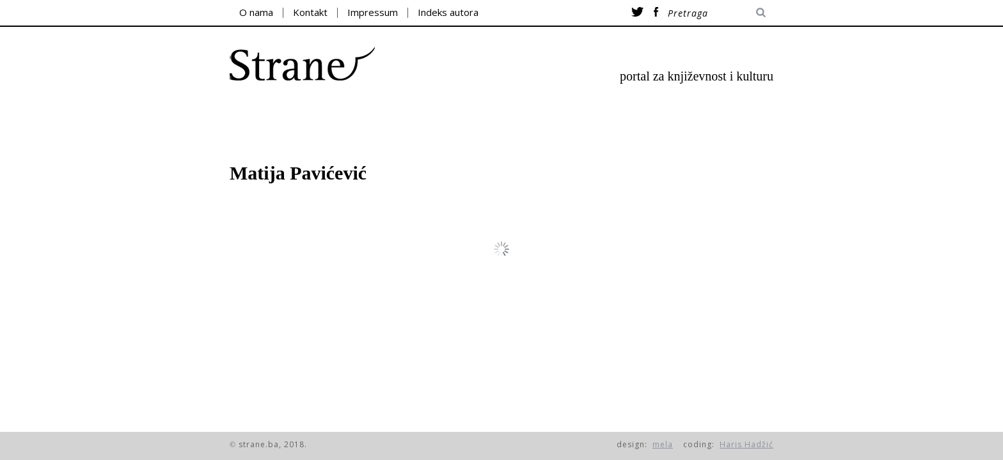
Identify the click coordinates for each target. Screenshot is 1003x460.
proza (389, 115)
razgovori (618, 115)
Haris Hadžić (746, 444)
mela (662, 444)
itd (703, 115)
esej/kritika (495, 115)
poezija (302, 115)
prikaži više (509, 249)
